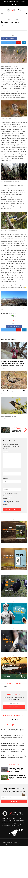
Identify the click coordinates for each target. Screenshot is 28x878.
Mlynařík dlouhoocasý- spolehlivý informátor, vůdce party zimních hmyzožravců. (12, 737)
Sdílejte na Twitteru (8, 42)
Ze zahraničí (16, 19)
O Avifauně (5, 1)
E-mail (5, 478)
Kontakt (15, 842)
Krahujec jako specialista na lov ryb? (16, 431)
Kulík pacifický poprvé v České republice (13, 391)
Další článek (16, 428)
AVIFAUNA (5, 729)
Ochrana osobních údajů (8, 842)
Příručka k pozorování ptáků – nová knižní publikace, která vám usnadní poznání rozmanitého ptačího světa (12, 363)
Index (2, 19)
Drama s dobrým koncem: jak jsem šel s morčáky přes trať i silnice (17, 777)
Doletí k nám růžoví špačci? (9, 416)
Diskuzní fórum (12, 1)
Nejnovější (9, 19)
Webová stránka (8, 486)
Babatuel (9, 66)
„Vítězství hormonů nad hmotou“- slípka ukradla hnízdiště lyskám (16, 769)
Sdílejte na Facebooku (9, 38)
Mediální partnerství (21, 1)
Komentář (6, 451)
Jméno (5, 470)
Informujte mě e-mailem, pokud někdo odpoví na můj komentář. (11, 503)
